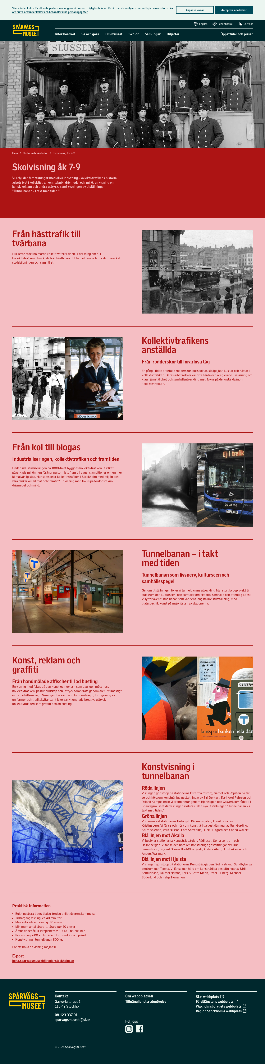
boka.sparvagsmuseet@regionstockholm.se (43, 961)
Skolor (134, 34)
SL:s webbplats (210, 996)
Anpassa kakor (195, 10)
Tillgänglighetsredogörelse (145, 1001)
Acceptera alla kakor (234, 10)
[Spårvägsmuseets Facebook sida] (139, 1029)
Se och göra (90, 34)
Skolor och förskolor (35, 153)
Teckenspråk (222, 23)
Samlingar (153, 34)
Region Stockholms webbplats (221, 1011)
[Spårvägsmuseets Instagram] (129, 1029)
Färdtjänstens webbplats (217, 1001)
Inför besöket (65, 34)
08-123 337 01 (66, 1014)
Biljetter (173, 34)
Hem (15, 153)
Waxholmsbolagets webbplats (221, 1006)
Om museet (113, 34)
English (200, 23)
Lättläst (245, 23)
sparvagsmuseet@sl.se (72, 1019)
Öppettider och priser (237, 34)
